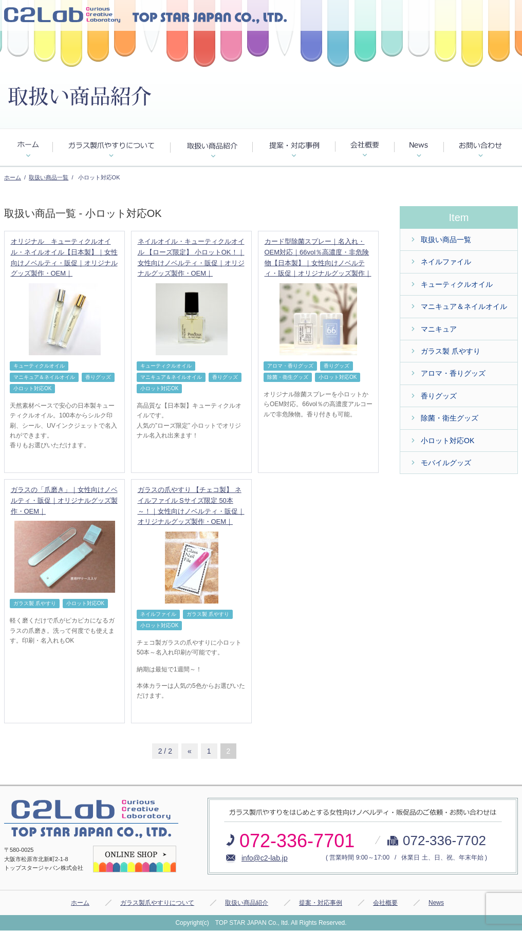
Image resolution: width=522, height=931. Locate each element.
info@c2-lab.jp (264, 858)
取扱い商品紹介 (246, 903)
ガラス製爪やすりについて (157, 903)
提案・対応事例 (320, 903)
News (436, 903)
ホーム (12, 177)
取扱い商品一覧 (48, 177)
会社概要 (385, 903)
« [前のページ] (190, 751)
